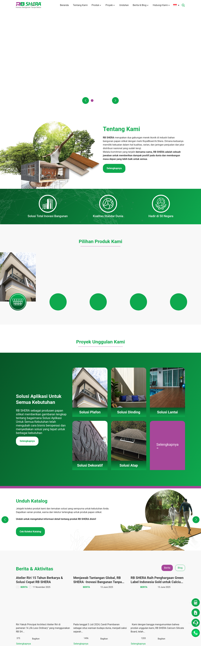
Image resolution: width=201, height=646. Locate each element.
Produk (96, 5)
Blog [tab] (180, 454)
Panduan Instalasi (151, 592)
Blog (169, 572)
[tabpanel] (100, 498)
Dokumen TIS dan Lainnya (151, 579)
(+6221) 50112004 (32, 575)
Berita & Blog (140, 5)
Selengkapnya (27, 328)
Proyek (109, 5)
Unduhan (123, 5)
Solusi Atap (102, 589)
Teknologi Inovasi (82, 586)
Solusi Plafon (103, 567)
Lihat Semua (100, 543)
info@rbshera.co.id (34, 578)
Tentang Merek (80, 575)
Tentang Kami (79, 5)
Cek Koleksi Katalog (30, 418)
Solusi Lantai (103, 578)
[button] (85, 100)
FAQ (75, 603)
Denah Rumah (149, 572)
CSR (168, 578)
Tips (169, 583)
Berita (169, 567)
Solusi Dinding (103, 572)
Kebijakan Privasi (81, 622)
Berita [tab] (167, 454)
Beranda (63, 5)
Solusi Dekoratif (104, 583)
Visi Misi (77, 581)
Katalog (146, 586)
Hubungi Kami (161, 5)
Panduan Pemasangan (103, 596)
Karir (76, 608)
